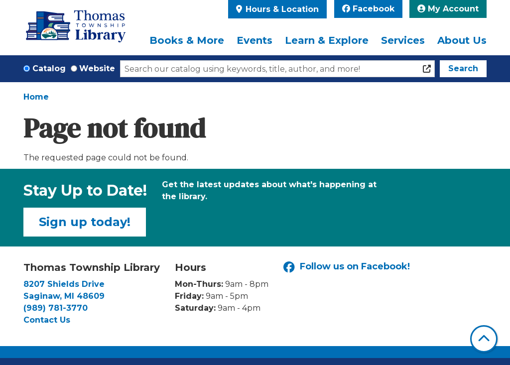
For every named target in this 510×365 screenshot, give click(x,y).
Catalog (49, 68)
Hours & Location (281, 9)
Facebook (368, 8)
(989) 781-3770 (55, 308)
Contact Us (46, 320)
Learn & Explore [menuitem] (327, 40)
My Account (448, 8)
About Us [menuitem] (462, 40)
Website (97, 68)
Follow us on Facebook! (346, 267)
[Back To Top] (484, 339)
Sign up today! (84, 222)
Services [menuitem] (403, 40)
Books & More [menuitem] (186, 40)
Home (36, 97)
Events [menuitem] (254, 40)
